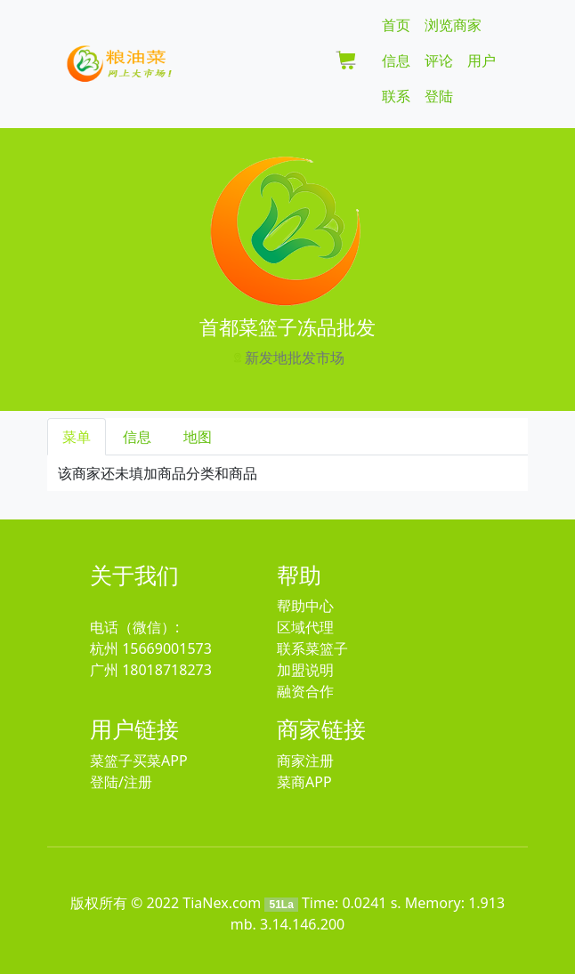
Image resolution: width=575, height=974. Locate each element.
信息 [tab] (137, 437)
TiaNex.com (221, 903)
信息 (396, 60)
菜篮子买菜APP (139, 760)
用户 (481, 60)
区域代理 (305, 627)
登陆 (439, 96)
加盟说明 (305, 670)
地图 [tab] (197, 437)
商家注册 (305, 760)
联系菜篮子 (312, 648)
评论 (439, 60)
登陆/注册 (121, 782)
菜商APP (304, 782)
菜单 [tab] (76, 437)
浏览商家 (453, 25)
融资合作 (305, 691)
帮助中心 (305, 606)
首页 (396, 25)
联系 (396, 96)
